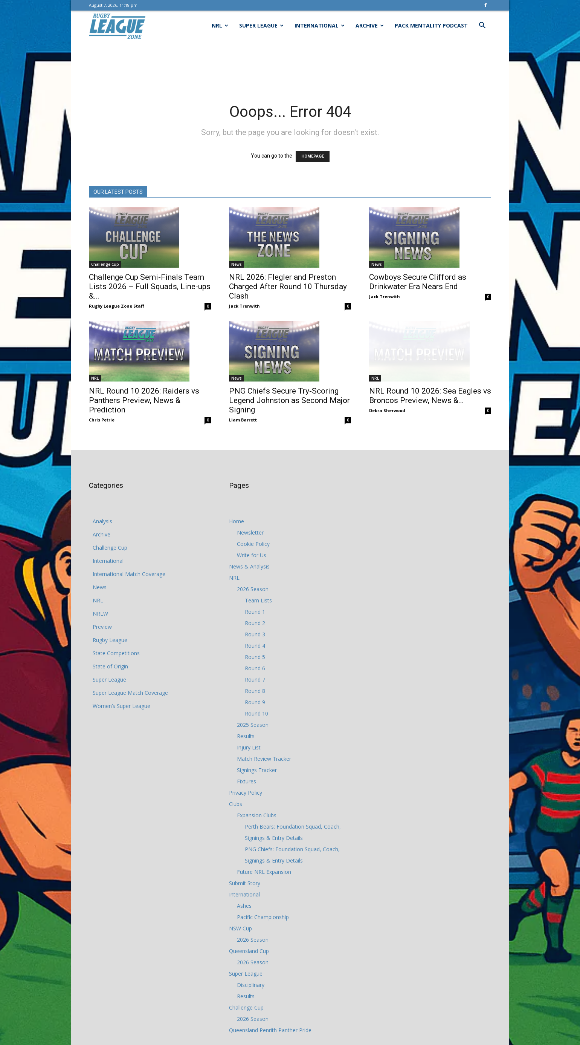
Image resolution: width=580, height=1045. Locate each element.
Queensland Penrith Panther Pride (270, 1030)
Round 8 (255, 690)
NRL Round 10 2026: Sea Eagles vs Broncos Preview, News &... (430, 385)
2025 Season (253, 724)
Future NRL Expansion (264, 871)
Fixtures (246, 781)
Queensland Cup (249, 951)
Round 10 (256, 713)
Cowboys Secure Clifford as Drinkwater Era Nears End (417, 282)
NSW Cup (240, 928)
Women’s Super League (121, 705)
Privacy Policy (245, 792)
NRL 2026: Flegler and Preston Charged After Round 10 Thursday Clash (288, 286)
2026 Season (253, 589)
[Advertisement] (290, 67)
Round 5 (255, 656)
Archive (370, 25)
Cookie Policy (253, 543)
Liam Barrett (243, 404)
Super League (261, 25)
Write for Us (251, 555)
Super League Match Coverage (130, 692)
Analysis (102, 521)
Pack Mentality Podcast (431, 25)
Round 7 (255, 679)
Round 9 (255, 702)
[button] (482, 26)
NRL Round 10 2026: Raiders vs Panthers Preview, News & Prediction (144, 400)
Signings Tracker (257, 770)
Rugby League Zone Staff (116, 306)
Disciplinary (250, 984)
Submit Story (244, 883)
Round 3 (255, 634)
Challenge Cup (105, 264)
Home (236, 521)
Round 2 (255, 623)
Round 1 (255, 611)
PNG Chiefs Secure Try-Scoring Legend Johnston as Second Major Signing (289, 385)
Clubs (235, 804)
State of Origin (110, 666)
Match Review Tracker (264, 758)
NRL (220, 25)
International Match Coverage (129, 574)
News (236, 264)
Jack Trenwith (244, 306)
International (320, 25)
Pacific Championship (263, 917)
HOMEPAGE (312, 156)
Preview (102, 626)
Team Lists (258, 600)
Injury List (249, 747)
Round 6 (255, 668)
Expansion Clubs (256, 815)
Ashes (244, 905)
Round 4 (255, 645)
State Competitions (116, 653)
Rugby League (110, 640)
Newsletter (250, 532)
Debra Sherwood (387, 400)
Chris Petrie (101, 420)
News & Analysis (249, 566)
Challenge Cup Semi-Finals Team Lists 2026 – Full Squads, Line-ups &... (150, 286)
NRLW (100, 613)
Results (246, 736)
